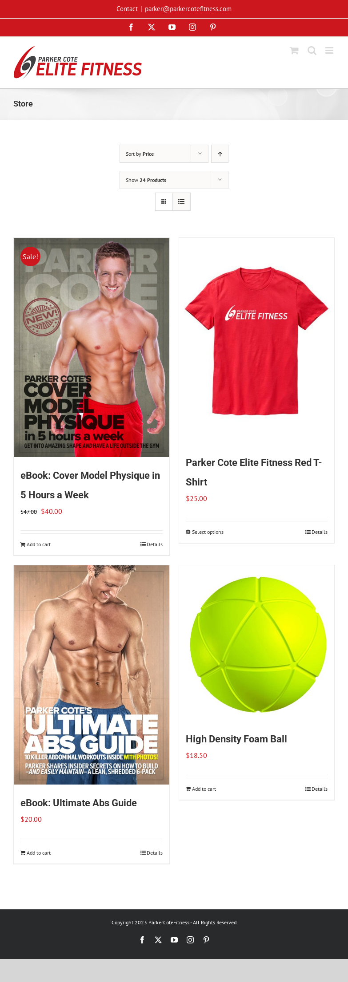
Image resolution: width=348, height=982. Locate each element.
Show (146, 180)
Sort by (140, 153)
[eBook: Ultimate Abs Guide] (91, 674)
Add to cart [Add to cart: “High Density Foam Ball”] (204, 788)
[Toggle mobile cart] (294, 50)
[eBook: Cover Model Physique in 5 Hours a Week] (91, 347)
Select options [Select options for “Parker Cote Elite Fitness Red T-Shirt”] (208, 531)
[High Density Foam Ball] (257, 643)
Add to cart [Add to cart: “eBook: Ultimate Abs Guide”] (39, 852)
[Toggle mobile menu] (330, 50)
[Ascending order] (219, 154)
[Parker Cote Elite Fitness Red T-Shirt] (257, 341)
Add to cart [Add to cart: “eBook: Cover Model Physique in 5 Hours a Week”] (39, 544)
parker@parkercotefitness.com (188, 8)
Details (155, 544)
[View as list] (181, 201)
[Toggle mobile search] (312, 50)
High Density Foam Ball (236, 739)
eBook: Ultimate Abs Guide (78, 802)
